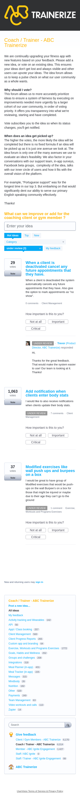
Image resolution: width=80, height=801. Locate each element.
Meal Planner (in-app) (21, 667)
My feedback (53, 248)
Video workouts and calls (23, 704)
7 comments (57, 413)
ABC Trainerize (26, 767)
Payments (14, 695)
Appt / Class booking (20, 629)
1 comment (56, 508)
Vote (12, 273)
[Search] (68, 724)
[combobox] (38, 724)
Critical (38, 329)
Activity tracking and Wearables (26, 619)
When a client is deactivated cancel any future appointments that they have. (48, 268)
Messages (14, 676)
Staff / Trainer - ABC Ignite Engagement (38, 758)
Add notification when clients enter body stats (47, 393)
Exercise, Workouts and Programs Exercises (34, 648)
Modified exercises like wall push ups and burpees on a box (50, 471)
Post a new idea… (19, 605)
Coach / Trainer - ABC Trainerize (35, 744)
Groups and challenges (22, 657)
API (11, 624)
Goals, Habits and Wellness (24, 653)
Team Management (20, 700)
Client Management (52, 303)
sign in (39, 582)
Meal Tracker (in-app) (21, 671)
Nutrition (13, 686)
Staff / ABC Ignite (26, 753)
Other (12, 690)
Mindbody (14, 681)
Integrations (15, 662)
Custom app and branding (23, 643)
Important (60, 322)
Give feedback (26, 734)
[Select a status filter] (24, 248)
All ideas (14, 610)
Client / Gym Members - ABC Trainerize (38, 739)
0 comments (32, 303)
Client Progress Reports (22, 638)
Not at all (38, 322)
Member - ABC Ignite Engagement (35, 749)
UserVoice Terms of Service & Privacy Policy (40, 791)
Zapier (12, 709)
